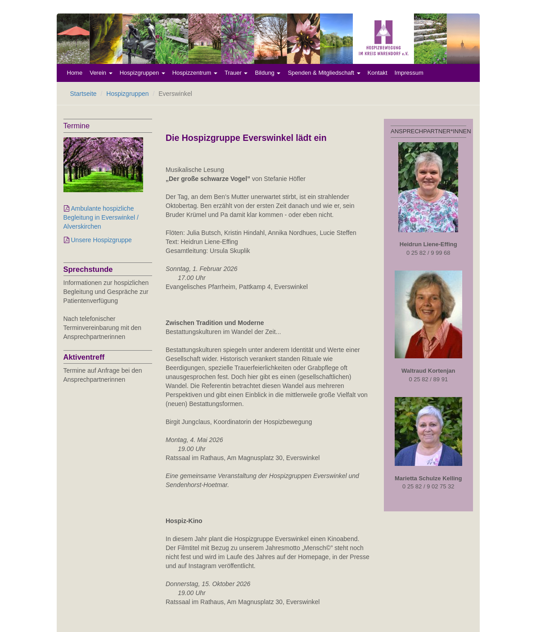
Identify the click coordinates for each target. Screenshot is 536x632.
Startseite (83, 93)
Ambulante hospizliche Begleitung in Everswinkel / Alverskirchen (101, 217)
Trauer (236, 72)
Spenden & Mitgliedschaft (324, 72)
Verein (101, 72)
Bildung (267, 72)
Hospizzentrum (194, 72)
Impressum (409, 72)
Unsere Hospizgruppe (101, 240)
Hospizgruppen (142, 72)
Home (75, 72)
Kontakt (377, 72)
